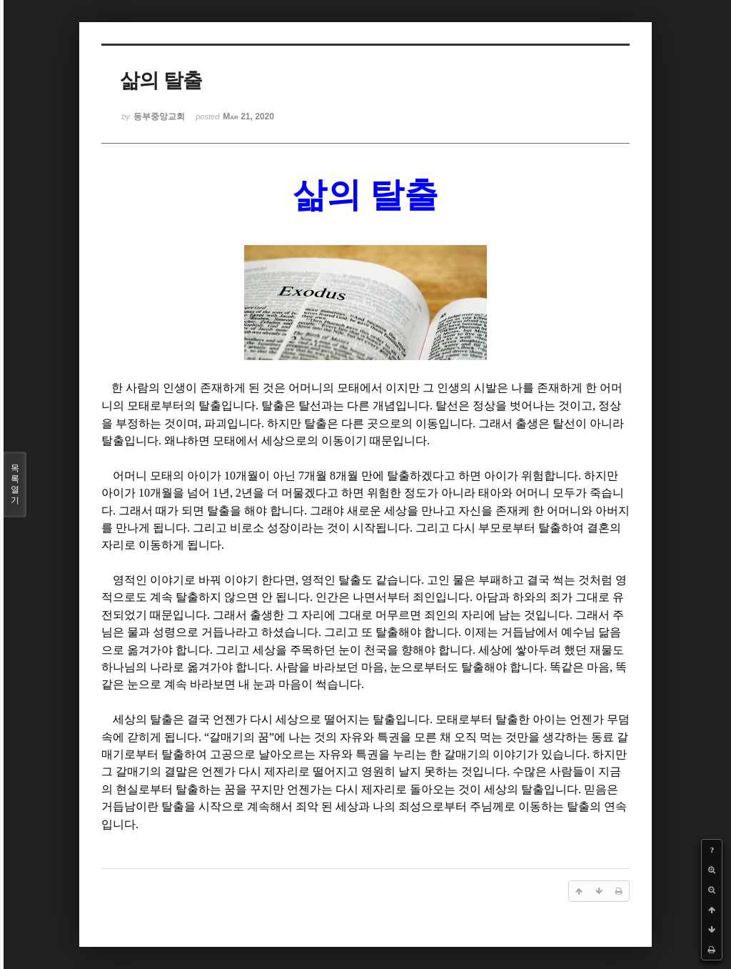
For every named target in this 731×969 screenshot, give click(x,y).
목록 (15, 484)
